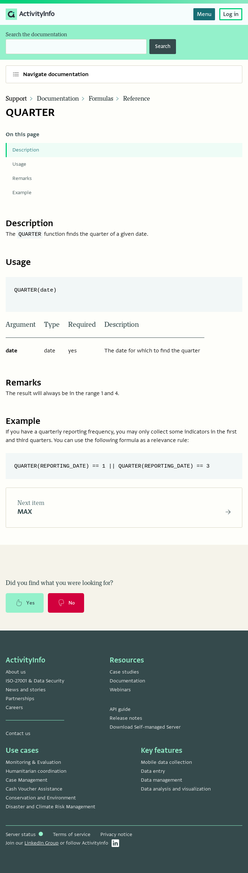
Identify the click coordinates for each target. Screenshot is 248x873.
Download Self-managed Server (145, 727)
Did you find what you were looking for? (59, 583)
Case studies (124, 672)
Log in (230, 14)
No (66, 603)
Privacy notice (116, 834)
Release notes (126, 718)
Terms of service (71, 834)
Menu (204, 14)
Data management (161, 780)
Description (25, 150)
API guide (120, 709)
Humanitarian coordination (36, 771)
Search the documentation (36, 35)
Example (22, 192)
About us (16, 672)
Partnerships (20, 698)
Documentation (58, 98)
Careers (14, 707)
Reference (136, 98)
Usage (19, 164)
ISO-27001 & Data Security (35, 680)
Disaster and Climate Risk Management (50, 806)
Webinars (120, 689)
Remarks (22, 178)
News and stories (26, 689)
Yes (25, 603)
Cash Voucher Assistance (34, 789)
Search (162, 46)
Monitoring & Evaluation (33, 762)
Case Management (27, 780)
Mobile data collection (166, 762)
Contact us (18, 733)
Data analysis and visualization (176, 789)
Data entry (153, 771)
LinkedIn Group (41, 843)
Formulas (101, 98)
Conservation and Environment (41, 797)
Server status (24, 834)
